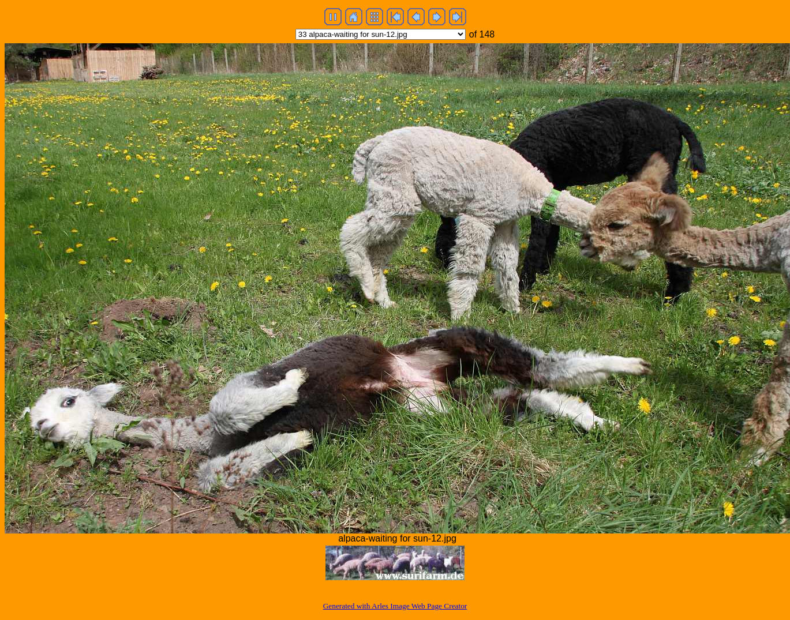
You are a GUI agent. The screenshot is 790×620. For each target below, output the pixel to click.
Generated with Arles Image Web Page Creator (395, 606)
